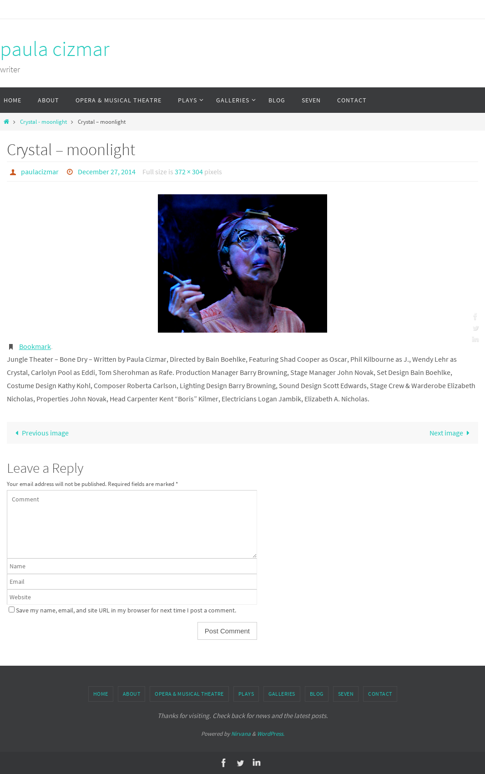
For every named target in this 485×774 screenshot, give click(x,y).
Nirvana (241, 734)
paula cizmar (55, 48)
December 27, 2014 (107, 171)
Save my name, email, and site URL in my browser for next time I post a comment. (126, 610)
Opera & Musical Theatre (189, 693)
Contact (380, 693)
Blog (316, 693)
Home (100, 693)
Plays (246, 693)
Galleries (281, 693)
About (132, 693)
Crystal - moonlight (43, 121)
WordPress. (270, 734)
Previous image (39, 432)
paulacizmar (40, 171)
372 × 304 (189, 171)
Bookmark (35, 346)
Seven (346, 693)
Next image (451, 432)
